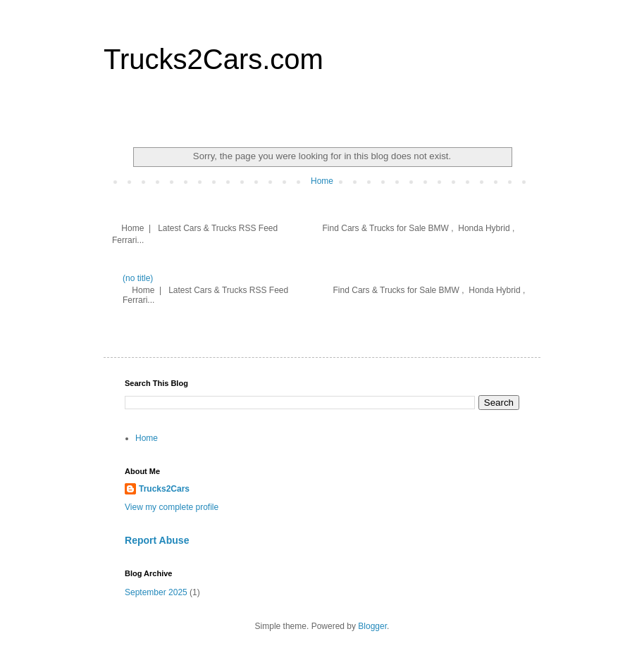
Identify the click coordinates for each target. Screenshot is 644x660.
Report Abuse (157, 540)
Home (322, 181)
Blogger (372, 626)
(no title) (138, 278)
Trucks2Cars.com (213, 59)
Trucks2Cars (164, 489)
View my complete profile (171, 507)
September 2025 (156, 592)
